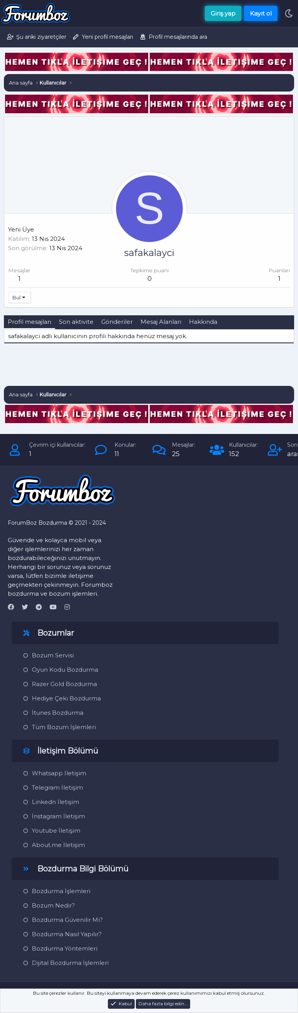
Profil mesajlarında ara (178, 36)
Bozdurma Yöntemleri (64, 948)
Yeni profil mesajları (107, 36)
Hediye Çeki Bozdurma (66, 698)
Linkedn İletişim (55, 802)
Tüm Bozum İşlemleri (64, 727)
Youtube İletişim (56, 830)
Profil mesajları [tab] (29, 321)
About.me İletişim (58, 845)
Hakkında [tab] (203, 321)
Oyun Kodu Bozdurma (65, 669)
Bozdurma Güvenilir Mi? (67, 919)
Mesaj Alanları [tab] (160, 321)
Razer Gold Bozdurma (64, 684)
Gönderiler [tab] (117, 321)
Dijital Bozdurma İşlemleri (70, 962)
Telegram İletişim (57, 787)
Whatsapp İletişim (59, 773)
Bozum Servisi (53, 655)
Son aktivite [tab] (76, 321)
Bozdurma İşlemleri (61, 891)
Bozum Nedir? (53, 905)
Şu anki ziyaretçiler (41, 36)
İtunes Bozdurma (57, 712)
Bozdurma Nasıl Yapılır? (67, 934)
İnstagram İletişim (58, 816)
